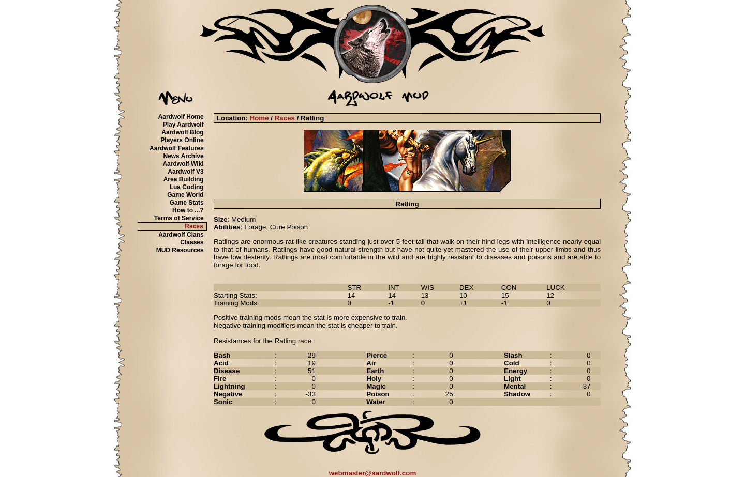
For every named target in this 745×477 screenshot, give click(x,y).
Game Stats (187, 202)
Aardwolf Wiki (182, 163)
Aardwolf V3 (185, 171)
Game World (185, 194)
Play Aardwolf (183, 124)
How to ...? (188, 210)
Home (259, 118)
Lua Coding (187, 187)
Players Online (181, 140)
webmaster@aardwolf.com (372, 473)
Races (194, 226)
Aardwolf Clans (180, 234)
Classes (191, 242)
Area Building (183, 179)
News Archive (183, 156)
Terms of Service (179, 218)
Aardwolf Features (177, 148)
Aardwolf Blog (182, 132)
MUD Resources (180, 250)
